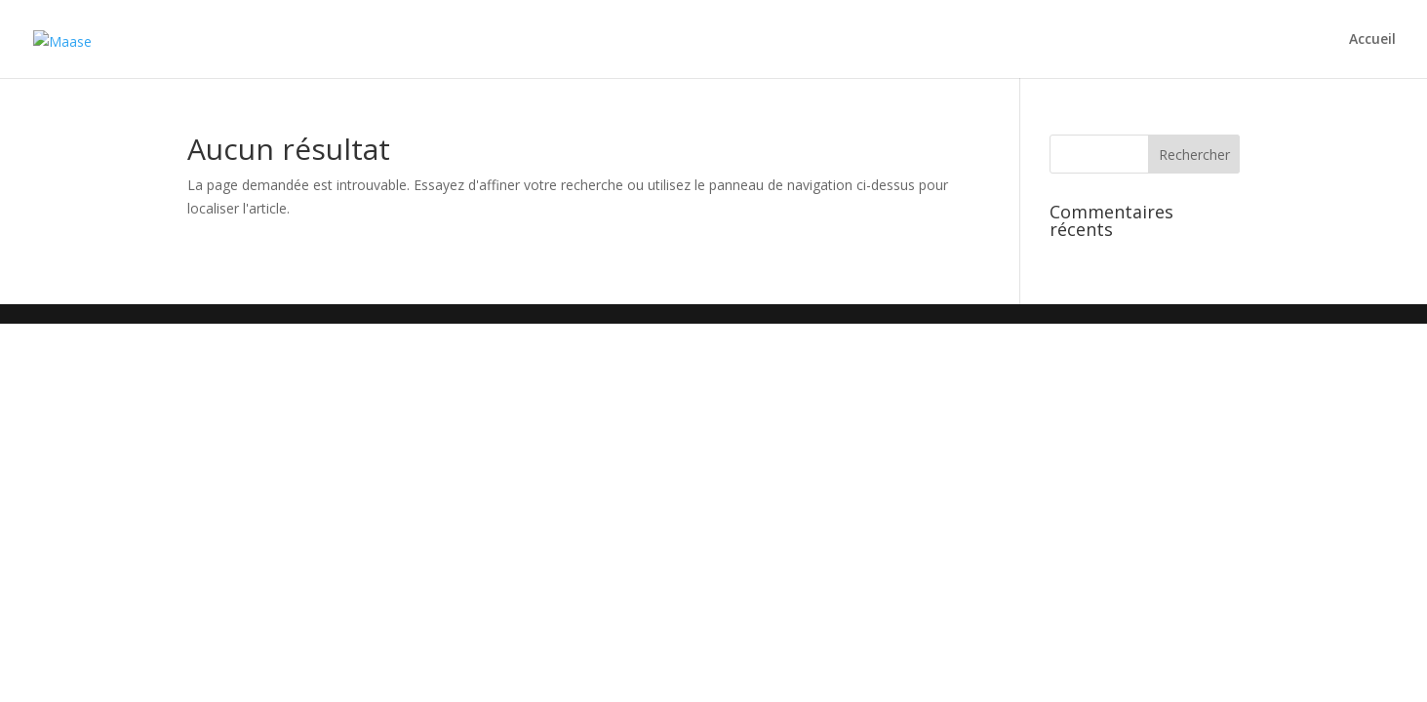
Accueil (1372, 40)
